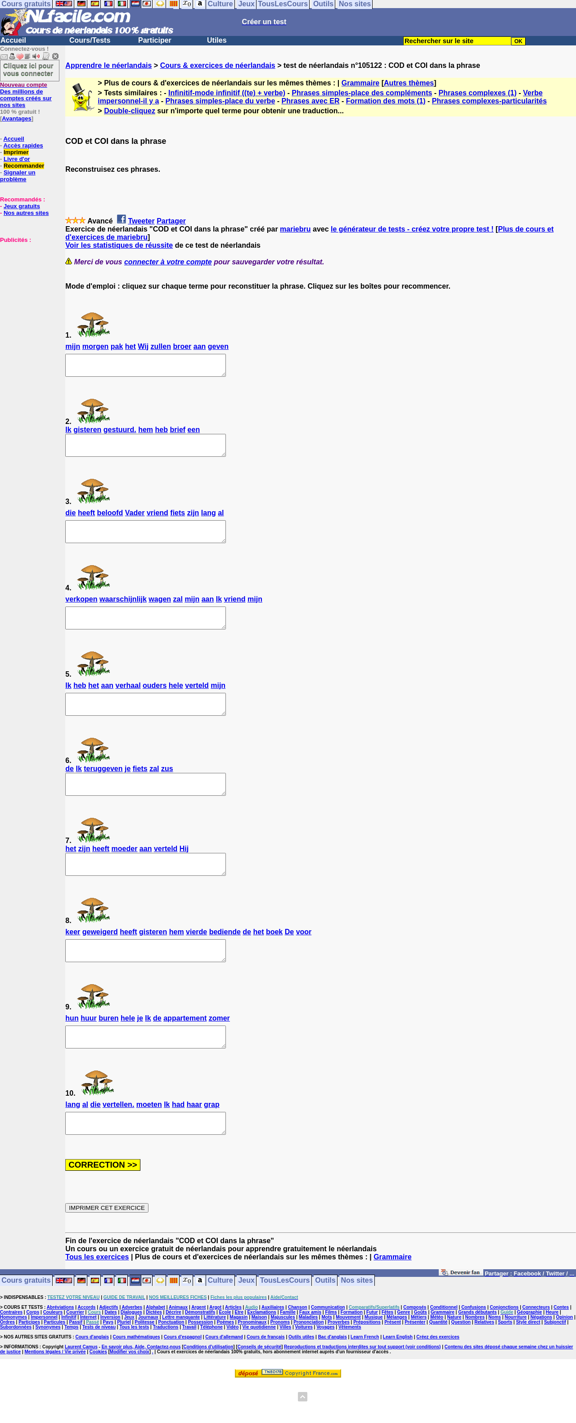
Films (331, 1352)
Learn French (365, 1377)
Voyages (325, 1367)
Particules (54, 1362)
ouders (154, 701)
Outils (325, 1321)
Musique (373, 1357)
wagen (159, 611)
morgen (95, 346)
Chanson (297, 1347)
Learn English (398, 1377)
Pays (108, 1362)
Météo (436, 1357)
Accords (86, 1347)
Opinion (564, 1357)
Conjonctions (504, 1347)
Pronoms (280, 1362)
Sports (505, 1362)
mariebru (295, 229)
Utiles (217, 40)
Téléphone (211, 1367)
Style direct (528, 1362)
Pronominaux (252, 1362)
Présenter (415, 1362)
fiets (177, 521)
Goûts (420, 1352)
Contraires (11, 1352)
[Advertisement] (27, 288)
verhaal (128, 701)
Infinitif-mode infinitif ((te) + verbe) (226, 93)
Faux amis (310, 1352)
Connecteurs (536, 1347)
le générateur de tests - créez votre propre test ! (412, 229)
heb (161, 433)
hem (145, 433)
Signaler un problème (18, 176)
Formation (352, 1352)
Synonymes (47, 1367)
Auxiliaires (272, 1347)
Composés (414, 1347)
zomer (219, 1050)
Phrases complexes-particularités (489, 101)
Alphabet (155, 1347)
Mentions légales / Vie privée (55, 1392)
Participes (29, 1362)
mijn (72, 346)
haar (194, 1141)
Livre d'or (17, 159)
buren (108, 1050)
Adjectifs (108, 1347)
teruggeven (103, 789)
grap (212, 1141)
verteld (196, 701)
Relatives (484, 1362)
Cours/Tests (89, 40)
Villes (285, 1367)
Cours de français (265, 1377)
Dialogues (131, 1352)
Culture (220, 1321)
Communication (328, 1347)
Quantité (438, 1362)
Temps (71, 1367)
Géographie (529, 1352)
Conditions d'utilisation (209, 1387)
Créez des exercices (437, 1377)
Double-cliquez (129, 111)
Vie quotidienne (259, 1367)
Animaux (178, 1347)
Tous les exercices (97, 1297)
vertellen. (118, 1141)
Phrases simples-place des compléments (362, 93)
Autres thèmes (409, 83)
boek (274, 960)
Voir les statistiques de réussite (119, 245)
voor (304, 960)
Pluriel (124, 1362)
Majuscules (283, 1357)
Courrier (75, 1352)
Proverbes (339, 1362)
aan (200, 346)
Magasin (239, 1357)
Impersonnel (44, 1357)
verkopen (81, 611)
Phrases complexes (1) (478, 93)
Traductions (166, 1367)
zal (178, 611)
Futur (372, 1352)
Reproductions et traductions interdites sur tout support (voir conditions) (362, 1387)
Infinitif (68, 1357)
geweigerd (100, 960)
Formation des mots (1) (386, 101)
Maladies (308, 1357)
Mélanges (397, 1357)
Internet (88, 1357)
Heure (552, 1352)
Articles (233, 1347)
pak (117, 346)
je (127, 789)
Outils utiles (301, 1377)
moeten (149, 1141)
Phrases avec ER (311, 101)
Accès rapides (23, 145)
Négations (541, 1357)
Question (461, 1362)
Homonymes (13, 1357)
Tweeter (141, 221)
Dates (110, 1352)
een (194, 433)
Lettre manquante (181, 1357)
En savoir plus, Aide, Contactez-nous (141, 1387)
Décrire (173, 1352)
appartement (185, 1050)
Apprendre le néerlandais (108, 65)
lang (208, 521)
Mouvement (348, 1357)
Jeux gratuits (22, 206)
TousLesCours (285, 1321)
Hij (184, 873)
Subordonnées (16, 1367)
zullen (161, 346)
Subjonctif (555, 1362)
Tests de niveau (99, 1367)
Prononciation (308, 1362)
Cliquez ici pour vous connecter (28, 69)
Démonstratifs (200, 1352)
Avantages (16, 118)
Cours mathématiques (136, 1377)
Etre (239, 1352)
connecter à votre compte (168, 262)
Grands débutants (477, 1352)
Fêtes (387, 1352)
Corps (32, 1352)
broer (182, 346)
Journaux (148, 1357)
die (70, 521)
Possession (200, 1362)
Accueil (13, 40)
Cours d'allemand (224, 1377)
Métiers (419, 1357)
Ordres (7, 1362)
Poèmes (225, 1362)
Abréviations (60, 1347)
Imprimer (16, 152)
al (221, 521)
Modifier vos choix (129, 1392)
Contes (561, 1347)
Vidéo (232, 1367)
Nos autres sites (26, 213)
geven (218, 346)
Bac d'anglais (332, 1377)
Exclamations (261, 1352)
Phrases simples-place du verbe (220, 101)
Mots (326, 1357)
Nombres (475, 1357)
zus (167, 789)
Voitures (304, 1367)
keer (72, 960)
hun (71, 1050)
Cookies (98, 1392)
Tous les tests (134, 1367)
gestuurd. (120, 433)
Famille (287, 1352)
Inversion (110, 1357)
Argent (198, 1347)
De (289, 960)
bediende (225, 960)
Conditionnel (444, 1347)
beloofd (110, 521)
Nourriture (515, 1357)
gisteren (87, 433)
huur (89, 1050)
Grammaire (361, 83)
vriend (157, 521)
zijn (193, 521)
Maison (259, 1357)
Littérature (215, 1357)
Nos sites (357, 1321)
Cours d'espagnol (183, 1377)
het (130, 346)
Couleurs (53, 1352)
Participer (154, 40)
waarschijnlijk (123, 611)
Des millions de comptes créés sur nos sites (26, 94)
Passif (75, 1362)
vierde (196, 960)
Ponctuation (171, 1362)
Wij (143, 346)
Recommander (24, 165)
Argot (215, 1347)
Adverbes (132, 1347)
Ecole (225, 1352)
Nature (454, 1357)
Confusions (473, 1347)
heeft (86, 521)
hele (176, 701)
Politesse (144, 1362)
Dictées (154, 1352)
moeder (125, 873)
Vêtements (349, 1367)
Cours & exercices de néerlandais (217, 65)
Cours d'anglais (92, 1377)
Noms (494, 1357)
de (69, 789)
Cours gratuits (25, 1321)
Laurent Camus (81, 1387)
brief (177, 433)
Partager (171, 221)
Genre (403, 1352)
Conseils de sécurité (259, 1387)
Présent (392, 1362)
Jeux (246, 1321)
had (178, 1141)
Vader (135, 521)
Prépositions (367, 1362)
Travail (189, 1367)
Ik (68, 433)
